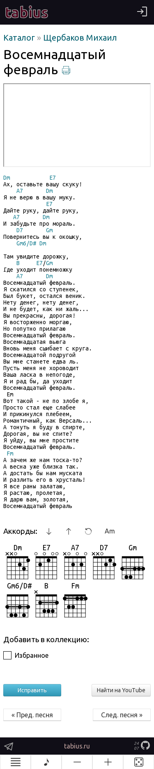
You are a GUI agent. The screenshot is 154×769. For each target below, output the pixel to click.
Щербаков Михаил (80, 37)
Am (110, 531)
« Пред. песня (32, 715)
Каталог (20, 37)
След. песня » (122, 715)
